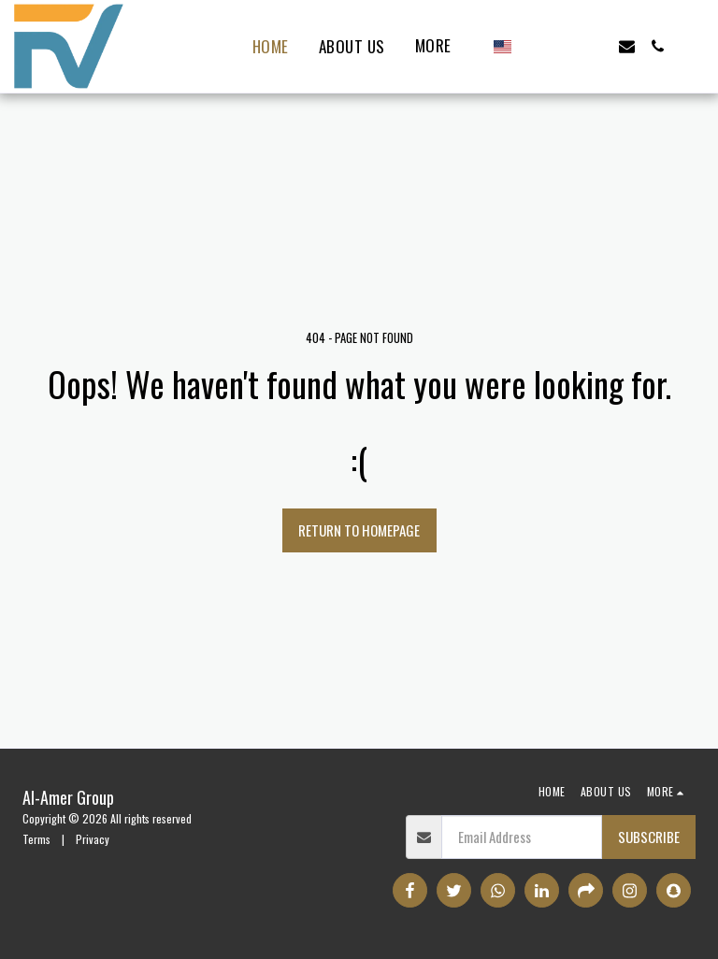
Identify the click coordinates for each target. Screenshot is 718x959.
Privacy (92, 839)
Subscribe (649, 836)
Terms (36, 839)
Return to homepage (359, 530)
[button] (534, 46)
